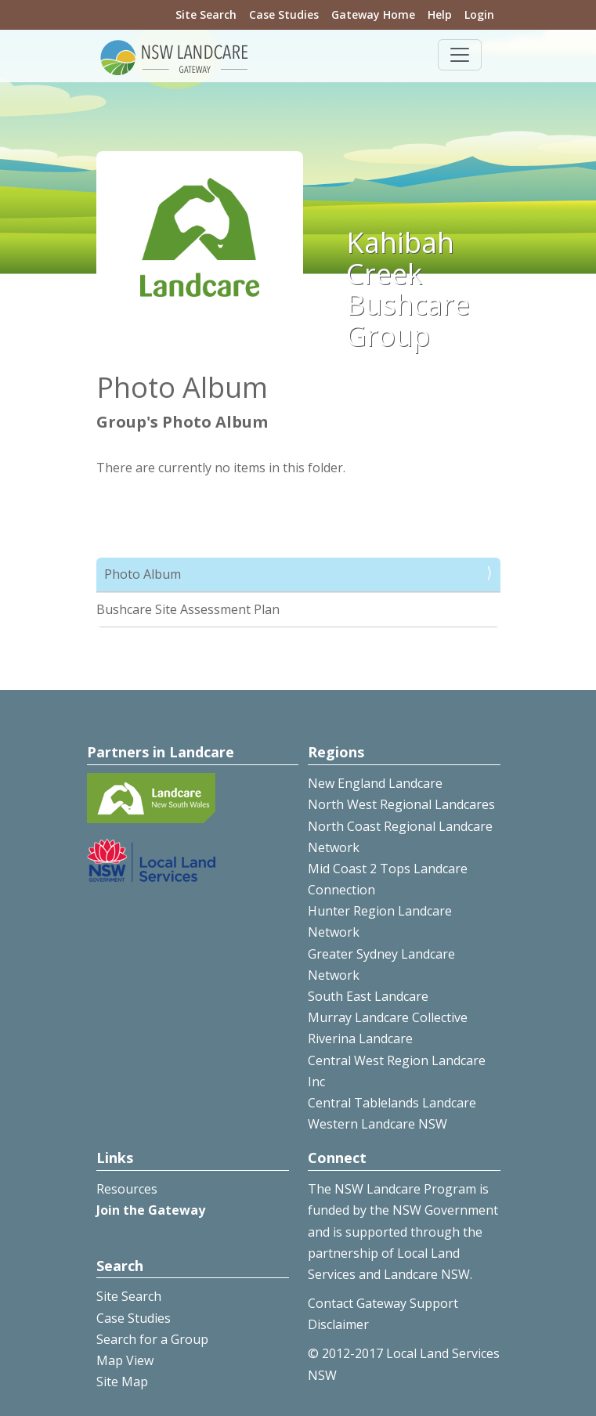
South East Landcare (368, 996)
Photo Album (142, 574)
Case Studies (284, 14)
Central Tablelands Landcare (392, 1102)
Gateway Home (373, 14)
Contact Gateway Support (383, 1303)
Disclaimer (338, 1324)
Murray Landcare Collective (388, 1017)
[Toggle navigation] (460, 54)
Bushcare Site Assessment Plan (188, 609)
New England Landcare (375, 783)
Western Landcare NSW (377, 1123)
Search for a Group (152, 1339)
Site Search (206, 14)
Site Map (122, 1381)
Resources (126, 1188)
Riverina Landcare (360, 1038)
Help (440, 14)
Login (479, 14)
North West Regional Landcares (401, 804)
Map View (125, 1360)
